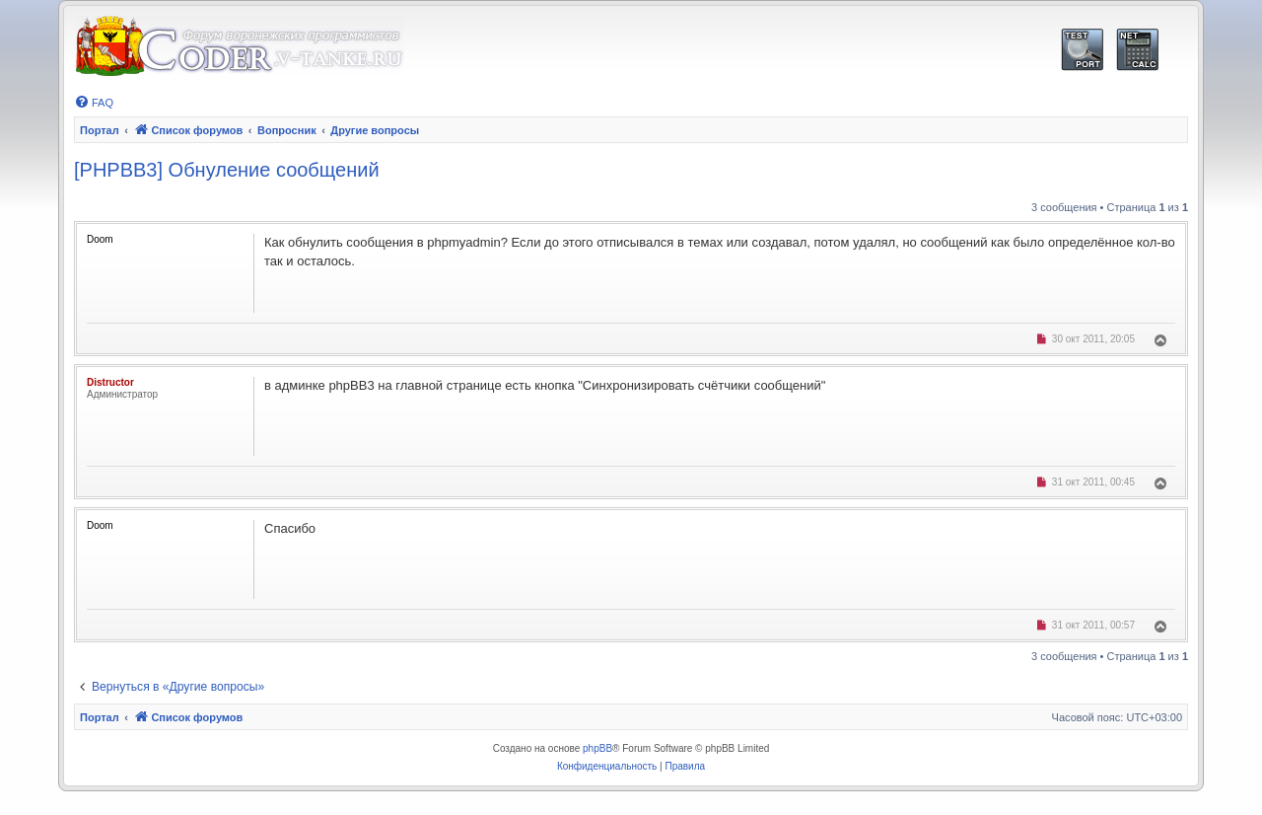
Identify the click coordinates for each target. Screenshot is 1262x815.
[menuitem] (93, 102)
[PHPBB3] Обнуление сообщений (227, 170)
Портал (99, 130)
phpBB (597, 748)
